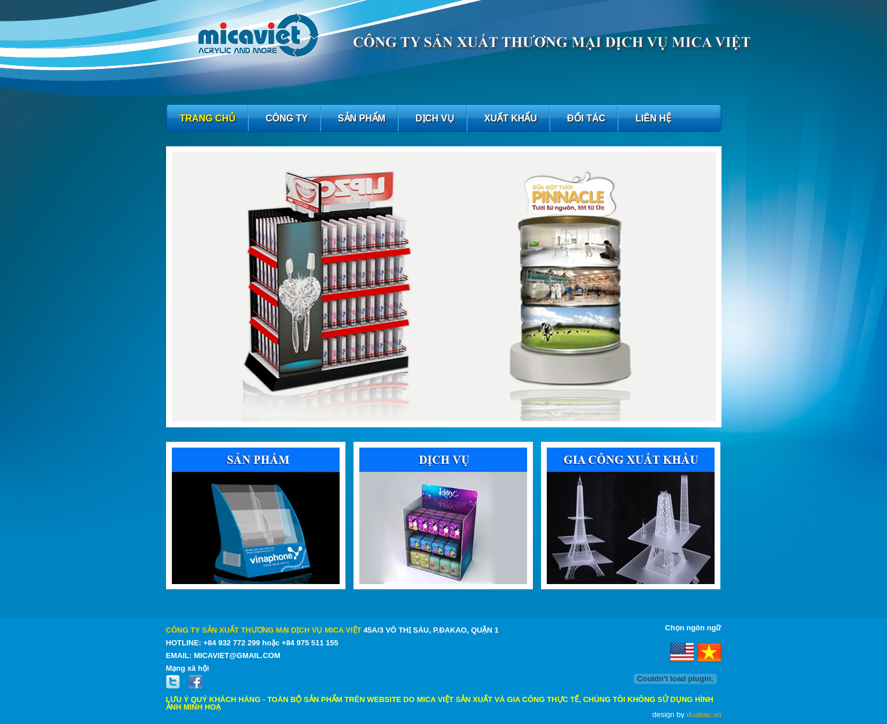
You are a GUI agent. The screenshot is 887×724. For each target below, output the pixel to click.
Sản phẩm (361, 118)
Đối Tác (586, 118)
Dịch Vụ (434, 118)
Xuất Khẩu (510, 118)
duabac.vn (704, 714)
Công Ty (287, 118)
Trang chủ (207, 118)
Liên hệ (653, 118)
